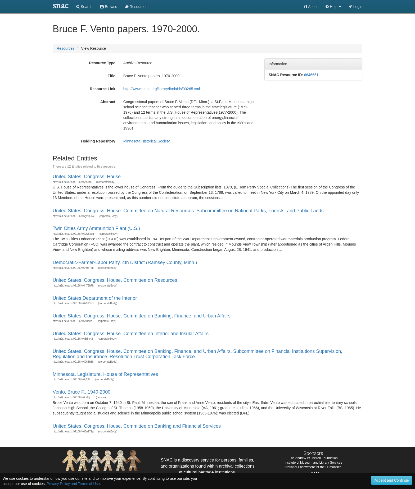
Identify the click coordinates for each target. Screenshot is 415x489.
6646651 (311, 75)
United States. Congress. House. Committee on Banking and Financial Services (137, 426)
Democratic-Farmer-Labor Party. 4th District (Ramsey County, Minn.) (125, 262)
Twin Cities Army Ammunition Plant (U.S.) (96, 228)
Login (355, 6)
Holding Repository (98, 141)
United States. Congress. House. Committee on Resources (115, 280)
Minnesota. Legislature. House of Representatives (105, 374)
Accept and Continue (392, 480)
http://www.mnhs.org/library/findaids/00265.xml (161, 89)
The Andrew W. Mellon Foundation (313, 458)
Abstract (107, 102)
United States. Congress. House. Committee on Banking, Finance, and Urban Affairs (142, 316)
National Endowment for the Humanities (313, 467)
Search (84, 6)
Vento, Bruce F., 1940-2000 (81, 392)
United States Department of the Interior (95, 298)
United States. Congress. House (87, 176)
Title (111, 76)
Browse (108, 6)
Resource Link (102, 89)
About (311, 6)
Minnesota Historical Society (146, 141)
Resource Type (102, 63)
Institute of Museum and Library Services (313, 462)
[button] (333, 6)
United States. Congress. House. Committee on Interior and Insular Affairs (131, 333)
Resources (65, 48)
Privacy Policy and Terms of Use (73, 484)
